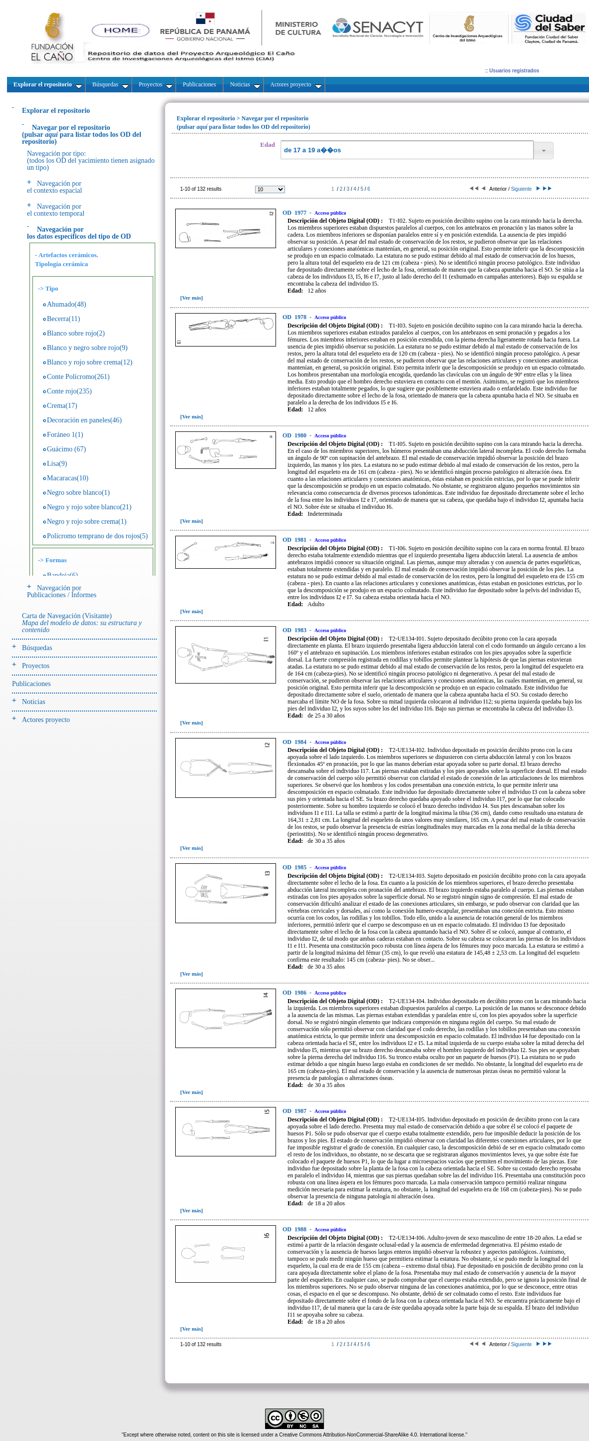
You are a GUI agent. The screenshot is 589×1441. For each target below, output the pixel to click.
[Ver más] (191, 298)
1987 (295, 1110)
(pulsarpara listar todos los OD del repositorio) (81, 134)
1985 (295, 867)
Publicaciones (31, 684)
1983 (295, 630)
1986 (295, 992)
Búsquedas (37, 648)
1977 (295, 212)
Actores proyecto (46, 719)
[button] (544, 150)
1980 (295, 435)
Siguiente (525, 189)
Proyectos (35, 666)
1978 (295, 317)
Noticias (33, 702)
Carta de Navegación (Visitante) (82, 623)
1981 (295, 539)
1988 (295, 1229)
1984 (295, 741)
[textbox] (407, 150)
